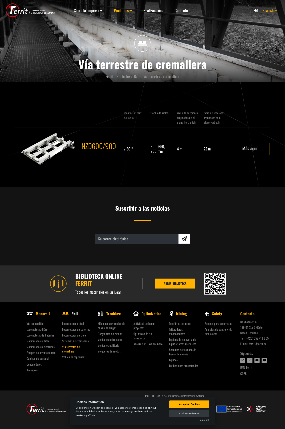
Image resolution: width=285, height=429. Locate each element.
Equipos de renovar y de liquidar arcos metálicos (182, 341)
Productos (121, 10)
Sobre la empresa (86, 10)
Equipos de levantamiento (41, 352)
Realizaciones (153, 10)
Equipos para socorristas (218, 323)
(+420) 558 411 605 (257, 338)
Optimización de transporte (142, 335)
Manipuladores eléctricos (41, 347)
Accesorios (32, 370)
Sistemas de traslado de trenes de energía (182, 351)
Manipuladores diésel (38, 341)
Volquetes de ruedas (109, 351)
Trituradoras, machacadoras (177, 331)
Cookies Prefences (189, 413)
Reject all (204, 420)
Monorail (38, 313)
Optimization (147, 313)
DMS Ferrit (246, 367)
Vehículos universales (110, 339)
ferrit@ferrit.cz (257, 343)
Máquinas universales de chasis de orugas (111, 325)
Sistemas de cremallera (75, 341)
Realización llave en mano (148, 344)
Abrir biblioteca (175, 283)
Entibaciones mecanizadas (183, 365)
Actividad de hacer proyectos (144, 325)
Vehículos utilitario (108, 345)
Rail (70, 313)
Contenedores (34, 364)
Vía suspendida (35, 323)
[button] (270, 10)
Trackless (109, 313)
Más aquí (249, 148)
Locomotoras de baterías (40, 335)
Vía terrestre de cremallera (71, 349)
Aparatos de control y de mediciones (218, 331)
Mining (178, 313)
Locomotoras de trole (74, 335)
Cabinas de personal (38, 358)
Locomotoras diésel (37, 329)
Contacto (181, 10)
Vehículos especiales (74, 357)
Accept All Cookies (189, 404)
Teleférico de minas (180, 323)
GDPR (243, 373)
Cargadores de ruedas (110, 333)
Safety (213, 313)
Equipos (173, 360)
